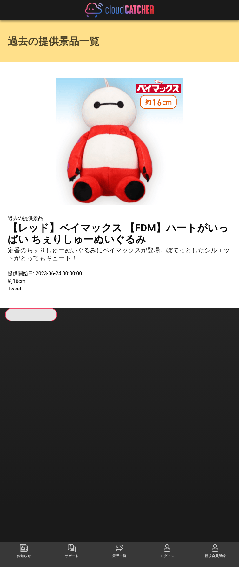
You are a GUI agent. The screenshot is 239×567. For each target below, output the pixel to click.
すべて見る (31, 409)
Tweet (14, 289)
